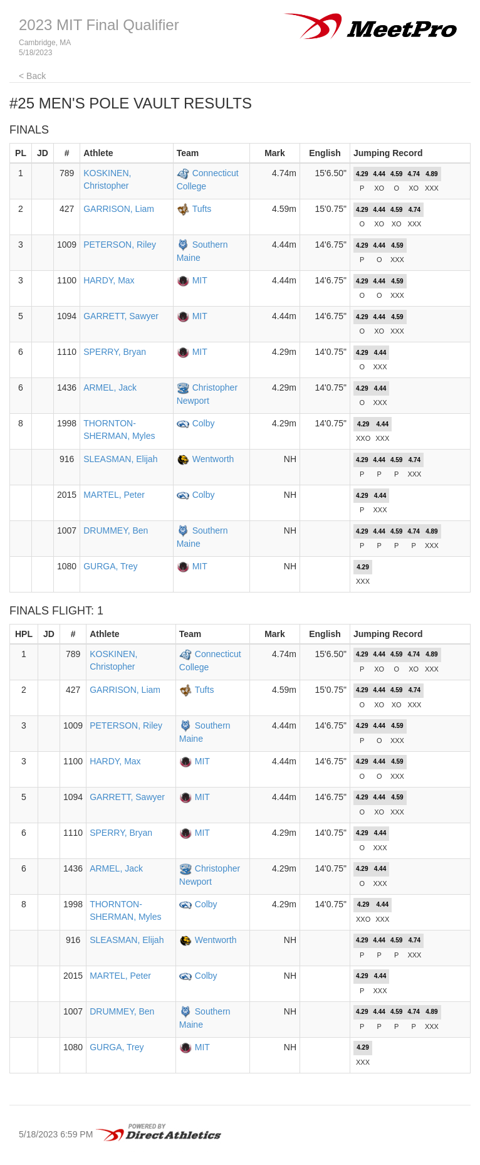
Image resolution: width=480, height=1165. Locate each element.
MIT (199, 280)
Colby (203, 423)
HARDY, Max (108, 280)
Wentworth (213, 459)
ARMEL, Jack (110, 387)
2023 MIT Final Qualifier (99, 24)
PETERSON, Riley (119, 245)
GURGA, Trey (110, 566)
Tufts (202, 209)
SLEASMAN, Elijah (120, 459)
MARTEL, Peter (114, 495)
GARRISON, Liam (118, 209)
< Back (32, 76)
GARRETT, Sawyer (121, 316)
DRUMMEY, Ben (115, 530)
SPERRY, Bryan (114, 352)
